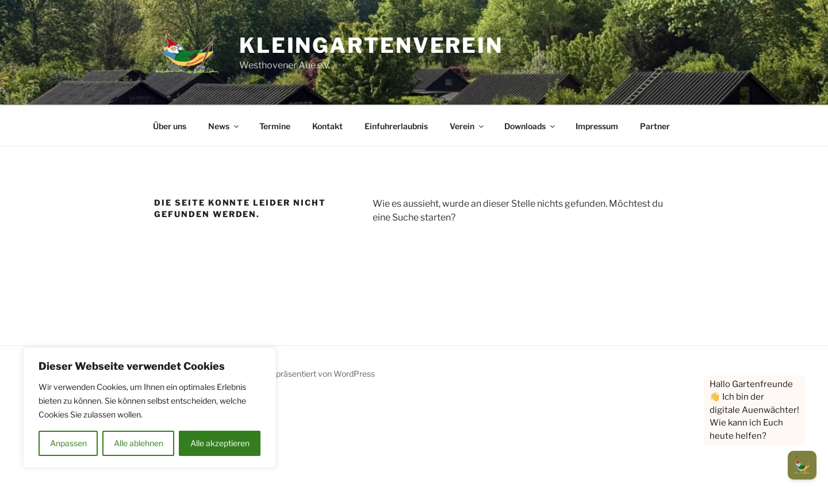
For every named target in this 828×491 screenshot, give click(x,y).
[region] (149, 407)
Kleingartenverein (371, 45)
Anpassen (68, 443)
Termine (274, 126)
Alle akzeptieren (220, 443)
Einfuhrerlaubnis (396, 126)
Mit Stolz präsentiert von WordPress (308, 373)
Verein (467, 126)
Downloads (530, 126)
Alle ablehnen (138, 443)
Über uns (169, 126)
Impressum (597, 126)
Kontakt (327, 126)
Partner (655, 126)
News (224, 126)
